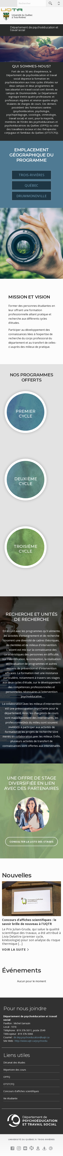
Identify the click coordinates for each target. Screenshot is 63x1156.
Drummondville (31, 196)
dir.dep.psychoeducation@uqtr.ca (31, 1037)
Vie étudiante (10, 1098)
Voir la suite (14, 949)
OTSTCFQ (8, 1084)
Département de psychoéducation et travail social (34, 29)
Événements (21, 970)
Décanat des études (14, 1062)
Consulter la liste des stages (31, 841)
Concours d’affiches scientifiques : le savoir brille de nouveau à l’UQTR (29, 922)
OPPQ (6, 1076)
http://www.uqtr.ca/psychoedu (31, 1040)
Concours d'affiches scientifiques (21, 1091)
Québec (31, 185)
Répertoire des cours (14, 1069)
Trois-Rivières (31, 175)
